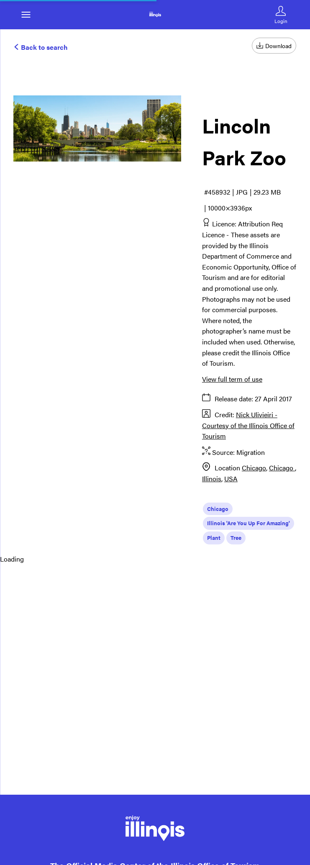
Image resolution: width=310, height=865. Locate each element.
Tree (236, 538)
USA (231, 478)
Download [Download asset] (274, 45)
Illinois (211, 478)
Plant (213, 538)
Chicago (254, 467)
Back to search (40, 47)
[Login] (280, 14)
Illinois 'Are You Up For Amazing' (248, 523)
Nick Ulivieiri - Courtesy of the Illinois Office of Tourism (248, 425)
